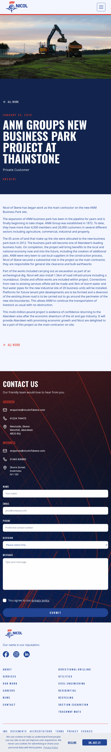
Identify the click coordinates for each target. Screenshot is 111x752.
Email (6, 508)
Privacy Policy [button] (51, 747)
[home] (17, 7)
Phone (6, 525)
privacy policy (40, 605)
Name (6, 491)
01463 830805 (13, 459)
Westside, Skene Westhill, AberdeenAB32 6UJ (16, 430)
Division (8, 542)
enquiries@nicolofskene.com (22, 410)
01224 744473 (13, 418)
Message (8, 559)
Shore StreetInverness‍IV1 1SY (13, 471)
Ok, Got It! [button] (94, 742)
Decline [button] (72, 742)
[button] (101, 7)
